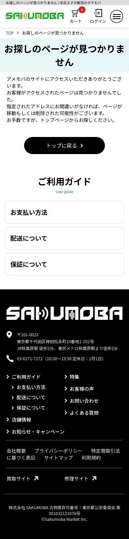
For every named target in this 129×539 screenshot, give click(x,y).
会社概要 (16, 450)
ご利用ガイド (24, 376)
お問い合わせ (82, 400)
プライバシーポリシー (58, 450)
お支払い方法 (28, 387)
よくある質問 (82, 412)
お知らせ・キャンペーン (35, 431)
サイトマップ (58, 457)
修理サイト (80, 478)
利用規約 (91, 457)
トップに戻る (64, 145)
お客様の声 (79, 388)
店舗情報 (19, 419)
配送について (28, 397)
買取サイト (22, 478)
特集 (72, 376)
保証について (28, 407)
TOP (10, 33)
